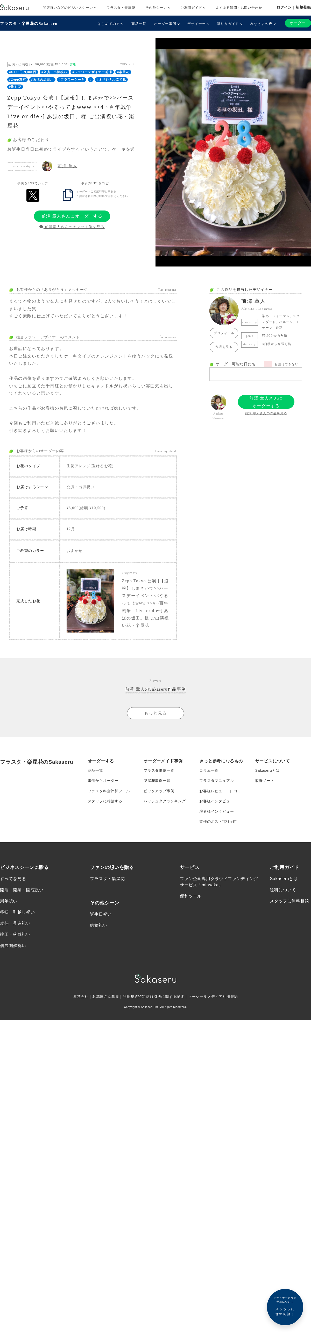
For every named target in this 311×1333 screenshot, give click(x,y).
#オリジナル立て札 (111, 79)
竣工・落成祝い (15, 931)
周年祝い (8, 898)
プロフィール (224, 333)
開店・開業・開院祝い (22, 886)
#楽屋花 (123, 72)
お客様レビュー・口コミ (220, 787)
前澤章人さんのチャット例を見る (71, 227)
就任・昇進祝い (15, 920)
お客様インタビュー (216, 798)
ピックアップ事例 (159, 787)
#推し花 (15, 87)
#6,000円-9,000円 (22, 72)
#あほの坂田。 (42, 79)
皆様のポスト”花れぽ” (218, 818)
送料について (283, 886)
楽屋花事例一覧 (157, 777)
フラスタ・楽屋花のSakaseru (30, 23)
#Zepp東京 (17, 79)
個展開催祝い (13, 942)
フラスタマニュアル (216, 777)
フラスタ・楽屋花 (121, 8)
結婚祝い (98, 922)
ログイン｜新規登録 (294, 7)
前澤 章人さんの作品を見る (266, 413)
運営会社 (80, 993)
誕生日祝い (101, 911)
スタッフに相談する (105, 798)
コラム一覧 (208, 766)
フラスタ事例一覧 (159, 766)
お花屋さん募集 (105, 993)
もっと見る (155, 709)
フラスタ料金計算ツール (109, 787)
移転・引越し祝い (17, 909)
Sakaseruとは (267, 766)
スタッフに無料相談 (289, 898)
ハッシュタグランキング (165, 798)
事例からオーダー (103, 777)
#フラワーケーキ (72, 79)
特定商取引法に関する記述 (161, 993)
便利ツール (191, 892)
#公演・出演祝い (54, 72)
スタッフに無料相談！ (285, 1306)
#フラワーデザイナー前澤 (92, 72)
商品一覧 (138, 24)
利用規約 (130, 993)
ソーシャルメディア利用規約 (213, 993)
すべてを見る (13, 875)
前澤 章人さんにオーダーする (72, 216)
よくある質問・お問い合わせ (239, 8)
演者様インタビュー (216, 808)
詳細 (73, 64)
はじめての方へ (111, 24)
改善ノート (264, 777)
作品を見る (223, 347)
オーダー (298, 23)
